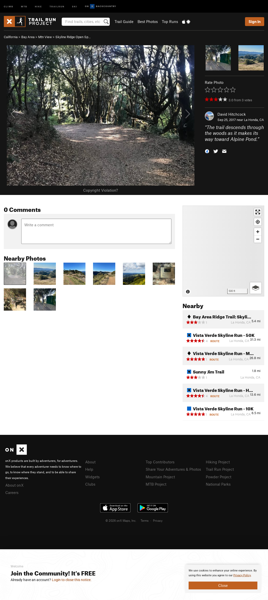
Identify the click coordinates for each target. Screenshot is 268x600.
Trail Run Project (220, 469)
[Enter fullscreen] (257, 212)
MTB (24, 6)
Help (89, 469)
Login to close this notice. (72, 580)
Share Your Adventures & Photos (173, 469)
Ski (74, 6)
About (90, 462)
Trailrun (57, 6)
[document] (223, 578)
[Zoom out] (257, 239)
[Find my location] (257, 222)
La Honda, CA (254, 120)
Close (223, 585)
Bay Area (28, 37)
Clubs (90, 484)
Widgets (92, 476)
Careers (11, 492)
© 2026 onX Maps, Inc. (120, 520)
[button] (207, 151)
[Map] (223, 251)
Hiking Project (218, 462)
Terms (145, 520)
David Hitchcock (231, 114)
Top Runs (170, 21)
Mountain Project (160, 476)
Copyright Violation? (100, 190)
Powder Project (218, 476)
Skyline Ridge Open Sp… (73, 37)
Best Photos (148, 21)
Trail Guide (124, 21)
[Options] (255, 288)
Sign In (255, 21)
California (11, 37)
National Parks (218, 484)
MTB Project (156, 484)
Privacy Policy (242, 575)
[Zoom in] (257, 231)
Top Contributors (160, 462)
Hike (38, 6)
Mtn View (45, 37)
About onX (14, 485)
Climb (8, 6)
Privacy (158, 520)
